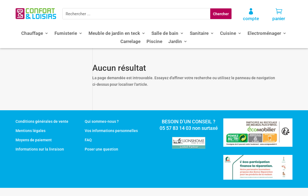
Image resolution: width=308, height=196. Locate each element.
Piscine (154, 41)
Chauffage (32, 33)
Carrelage (130, 41)
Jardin (175, 41)
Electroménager (264, 33)
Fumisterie (65, 33)
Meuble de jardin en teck (114, 33)
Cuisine (228, 33)
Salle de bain (164, 33)
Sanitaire (199, 33)
